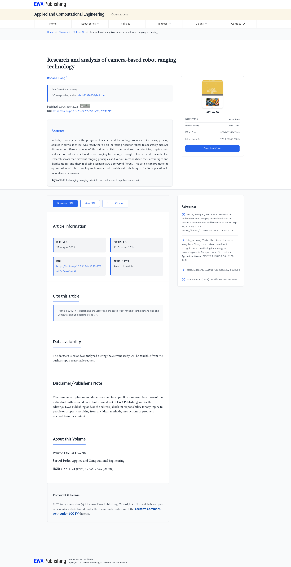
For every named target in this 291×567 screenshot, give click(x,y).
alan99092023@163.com (91, 95)
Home (52, 24)
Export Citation (115, 203)
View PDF (90, 203)
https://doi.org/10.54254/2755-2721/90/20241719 (82, 111)
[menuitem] (52, 24)
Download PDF (65, 203)
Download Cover (212, 148)
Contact (238, 24)
